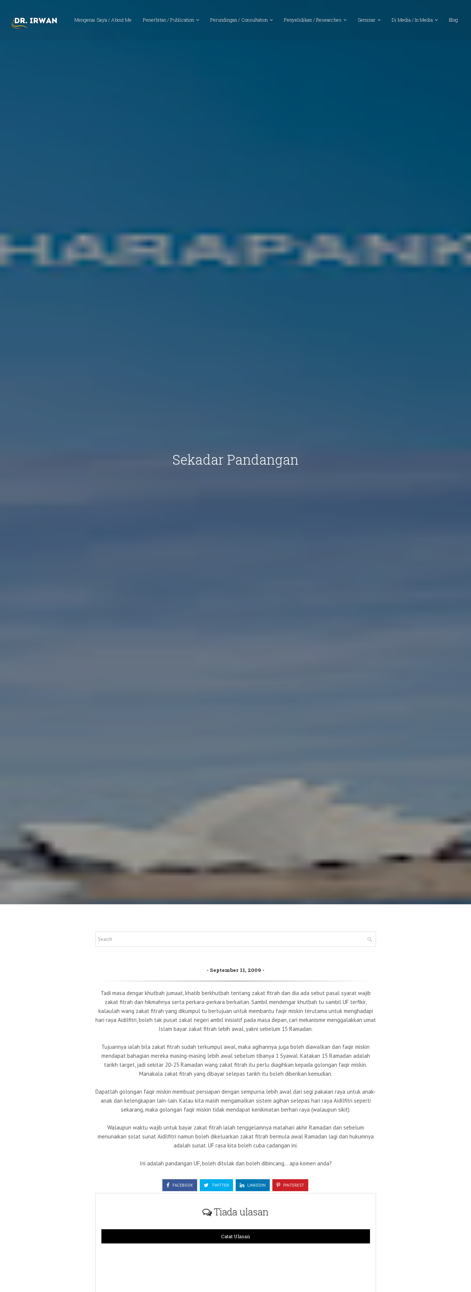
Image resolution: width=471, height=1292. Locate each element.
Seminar (367, 20)
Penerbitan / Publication (168, 20)
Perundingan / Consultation (239, 20)
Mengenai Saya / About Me (103, 20)
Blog (453, 20)
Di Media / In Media (412, 20)
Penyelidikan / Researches (313, 20)
